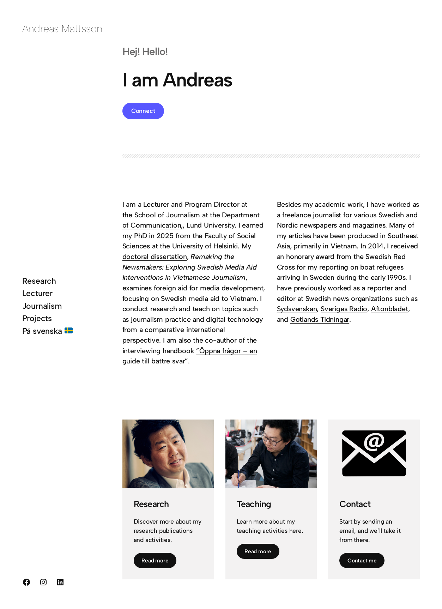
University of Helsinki (205, 246)
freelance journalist (312, 215)
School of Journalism (168, 215)
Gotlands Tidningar (319, 319)
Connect (143, 110)
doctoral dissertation (154, 256)
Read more (154, 560)
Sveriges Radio (344, 308)
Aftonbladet (389, 308)
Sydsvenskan (297, 308)
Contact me (362, 560)
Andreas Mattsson (62, 28)
